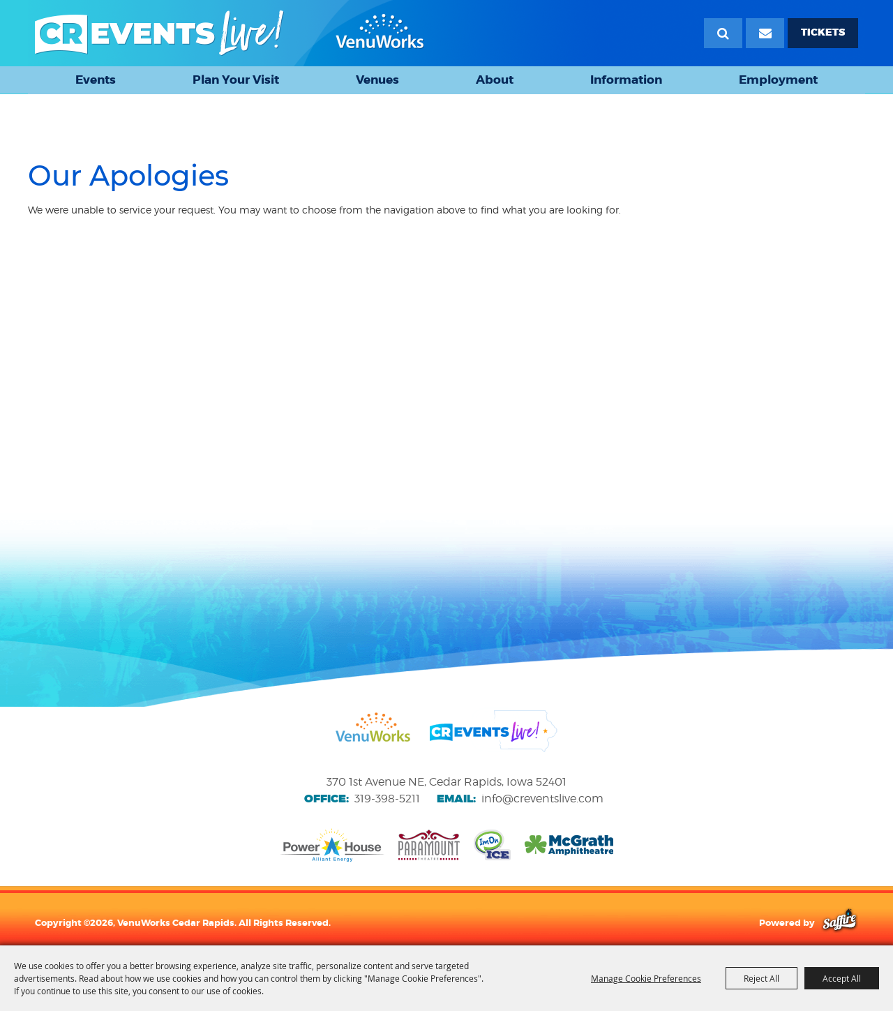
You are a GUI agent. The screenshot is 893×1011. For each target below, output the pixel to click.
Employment (778, 79)
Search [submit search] (723, 33)
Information (626, 79)
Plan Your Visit (236, 79)
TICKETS (823, 32)
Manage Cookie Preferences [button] (646, 978)
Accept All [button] (842, 978)
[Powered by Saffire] (839, 922)
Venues (377, 79)
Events (95, 79)
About (494, 79)
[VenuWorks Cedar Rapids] (229, 33)
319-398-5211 (387, 798)
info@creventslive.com (542, 798)
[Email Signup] (765, 33)
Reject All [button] (761, 978)
